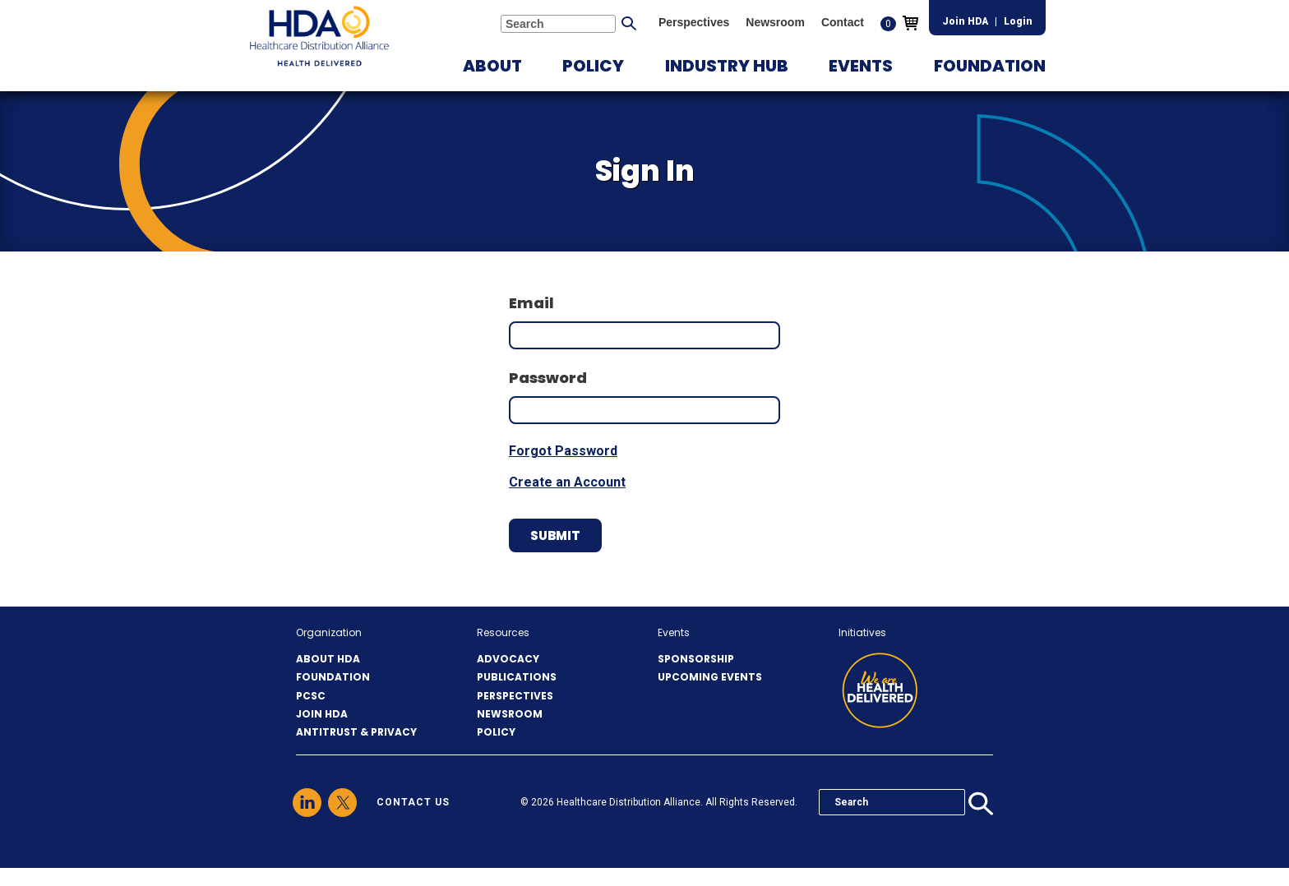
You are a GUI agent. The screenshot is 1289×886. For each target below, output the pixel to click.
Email (531, 303)
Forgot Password (563, 451)
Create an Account (567, 482)
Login (1018, 21)
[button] (492, 65)
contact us (413, 802)
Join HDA (965, 21)
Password (548, 377)
